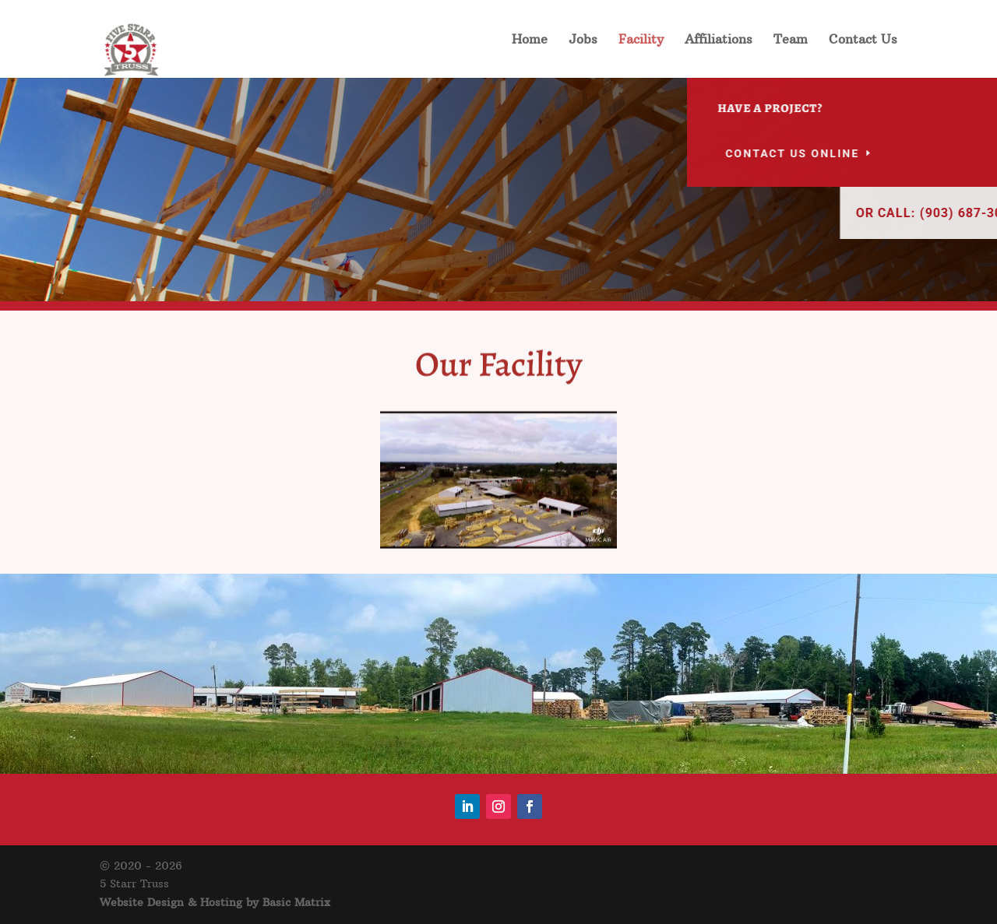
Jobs (583, 40)
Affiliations (718, 40)
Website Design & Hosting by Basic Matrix (215, 902)
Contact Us (863, 40)
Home (530, 40)
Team (790, 40)
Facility (641, 40)
